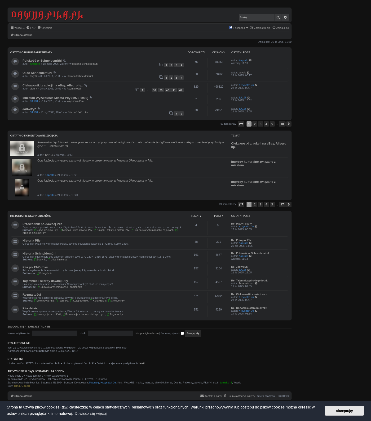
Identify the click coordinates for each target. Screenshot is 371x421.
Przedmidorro (246, 283)
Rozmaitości (74, 88)
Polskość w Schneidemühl (42, 60)
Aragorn (35, 63)
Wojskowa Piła (75, 101)
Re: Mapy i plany (241, 223)
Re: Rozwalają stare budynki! (249, 307)
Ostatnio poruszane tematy (31, 52)
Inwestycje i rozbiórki (47, 314)
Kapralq (243, 60)
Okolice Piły (116, 300)
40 (167, 90)
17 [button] (282, 204)
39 (161, 90)
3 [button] (260, 124)
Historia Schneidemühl (85, 63)
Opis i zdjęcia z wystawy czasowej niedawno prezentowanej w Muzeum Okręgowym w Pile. (95, 180)
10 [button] (282, 124)
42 (180, 90)
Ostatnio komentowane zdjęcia (34, 135)
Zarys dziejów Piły (46, 230)
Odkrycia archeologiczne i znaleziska (59, 286)
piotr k (33, 88)
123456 (49, 154)
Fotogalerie (44, 273)
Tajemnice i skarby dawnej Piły (45, 281)
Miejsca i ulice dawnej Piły (75, 230)
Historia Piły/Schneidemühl (30, 215)
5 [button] (272, 124)
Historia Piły (31, 240)
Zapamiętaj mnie (172, 333)
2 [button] (255, 124)
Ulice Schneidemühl (37, 73)
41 (174, 90)
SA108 (34, 101)
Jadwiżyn (29, 109)
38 (154, 90)
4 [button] (266, 124)
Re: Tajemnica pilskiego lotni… (250, 280)
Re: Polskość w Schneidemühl (250, 253)
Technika (61, 300)
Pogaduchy (115, 314)
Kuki (142, 363)
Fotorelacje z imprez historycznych (83, 314)
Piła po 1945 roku (78, 112)
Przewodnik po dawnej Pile (42, 224)
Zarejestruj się (39, 326)
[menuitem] (30, 28)
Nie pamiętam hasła (147, 333)
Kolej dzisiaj (98, 300)
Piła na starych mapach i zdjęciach (152, 230)
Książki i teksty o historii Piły (111, 230)
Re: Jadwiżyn (239, 266)
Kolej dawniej (79, 300)
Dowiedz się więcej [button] (91, 414)
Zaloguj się (16, 326)
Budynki (40, 259)
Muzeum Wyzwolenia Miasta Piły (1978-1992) (55, 98)
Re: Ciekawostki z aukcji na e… (250, 294)
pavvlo (242, 72)
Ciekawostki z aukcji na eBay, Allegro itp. (52, 85)
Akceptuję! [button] (344, 411)
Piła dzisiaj (30, 308)
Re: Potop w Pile (241, 240)
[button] (241, 124)
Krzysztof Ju (246, 85)
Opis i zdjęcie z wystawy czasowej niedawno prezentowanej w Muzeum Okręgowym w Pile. (95, 160)
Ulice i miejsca (57, 259)
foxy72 (33, 76)
